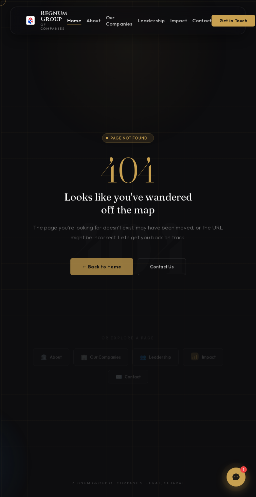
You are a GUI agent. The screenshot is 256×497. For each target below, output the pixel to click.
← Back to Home (101, 270)
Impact (178, 20)
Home (74, 20)
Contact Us (162, 270)
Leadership (151, 20)
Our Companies (119, 20)
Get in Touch (233, 20)
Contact (201, 20)
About (93, 20)
